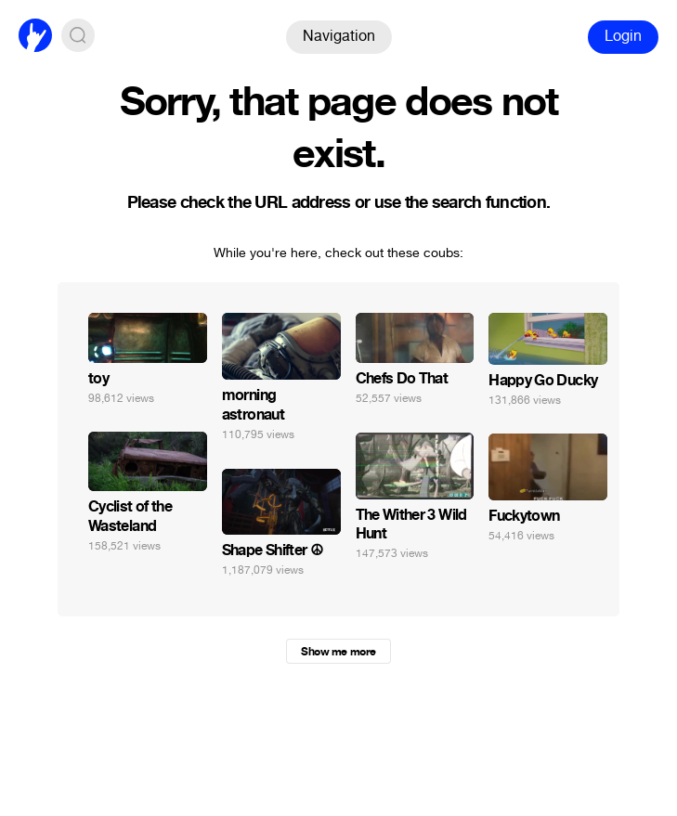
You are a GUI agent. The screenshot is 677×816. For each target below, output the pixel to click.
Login (623, 35)
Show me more (338, 651)
